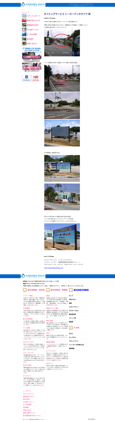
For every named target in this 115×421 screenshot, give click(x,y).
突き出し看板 (27, 365)
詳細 (36, 305)
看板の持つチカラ (28, 396)
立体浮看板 (26, 308)
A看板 (48, 296)
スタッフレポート (28, 394)
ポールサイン (27, 376)
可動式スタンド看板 (52, 308)
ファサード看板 (28, 296)
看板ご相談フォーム (29, 413)
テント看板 (26, 328)
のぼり (48, 333)
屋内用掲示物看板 (81, 289)
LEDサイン (49, 363)
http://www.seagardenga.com (53, 268)
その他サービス (28, 402)
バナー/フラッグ (28, 353)
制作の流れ (26, 399)
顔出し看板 (49, 321)
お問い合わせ (27, 410)
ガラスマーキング (28, 342)
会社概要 (26, 407)
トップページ (27, 391)
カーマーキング (50, 351)
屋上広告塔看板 (28, 319)
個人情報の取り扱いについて (32, 415)
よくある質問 (27, 405)
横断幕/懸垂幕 (50, 342)
